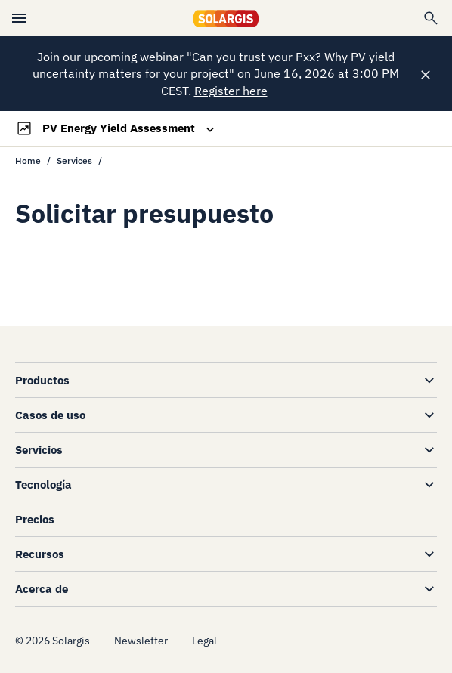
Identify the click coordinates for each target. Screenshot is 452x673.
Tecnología (43, 484)
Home (28, 160)
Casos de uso (50, 415)
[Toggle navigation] (116, 128)
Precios (34, 519)
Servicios (39, 450)
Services (74, 160)
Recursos (39, 554)
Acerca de (41, 589)
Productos (42, 380)
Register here (231, 90)
